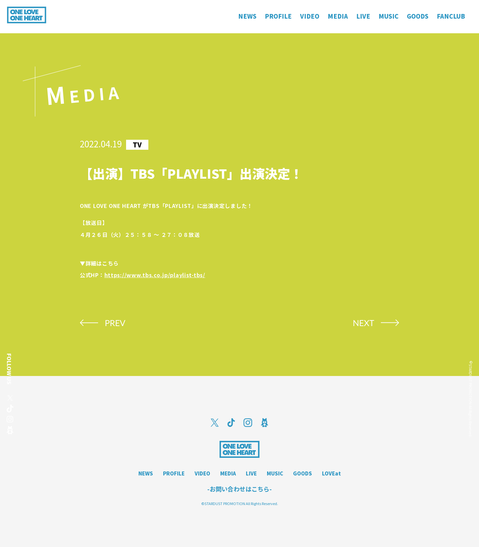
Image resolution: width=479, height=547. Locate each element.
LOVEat (331, 473)
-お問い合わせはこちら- (239, 489)
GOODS (302, 473)
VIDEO (202, 473)
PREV (115, 323)
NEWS (145, 473)
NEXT (363, 323)
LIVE (251, 473)
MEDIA (228, 473)
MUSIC (275, 473)
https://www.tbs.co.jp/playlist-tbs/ (154, 275)
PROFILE (174, 473)
